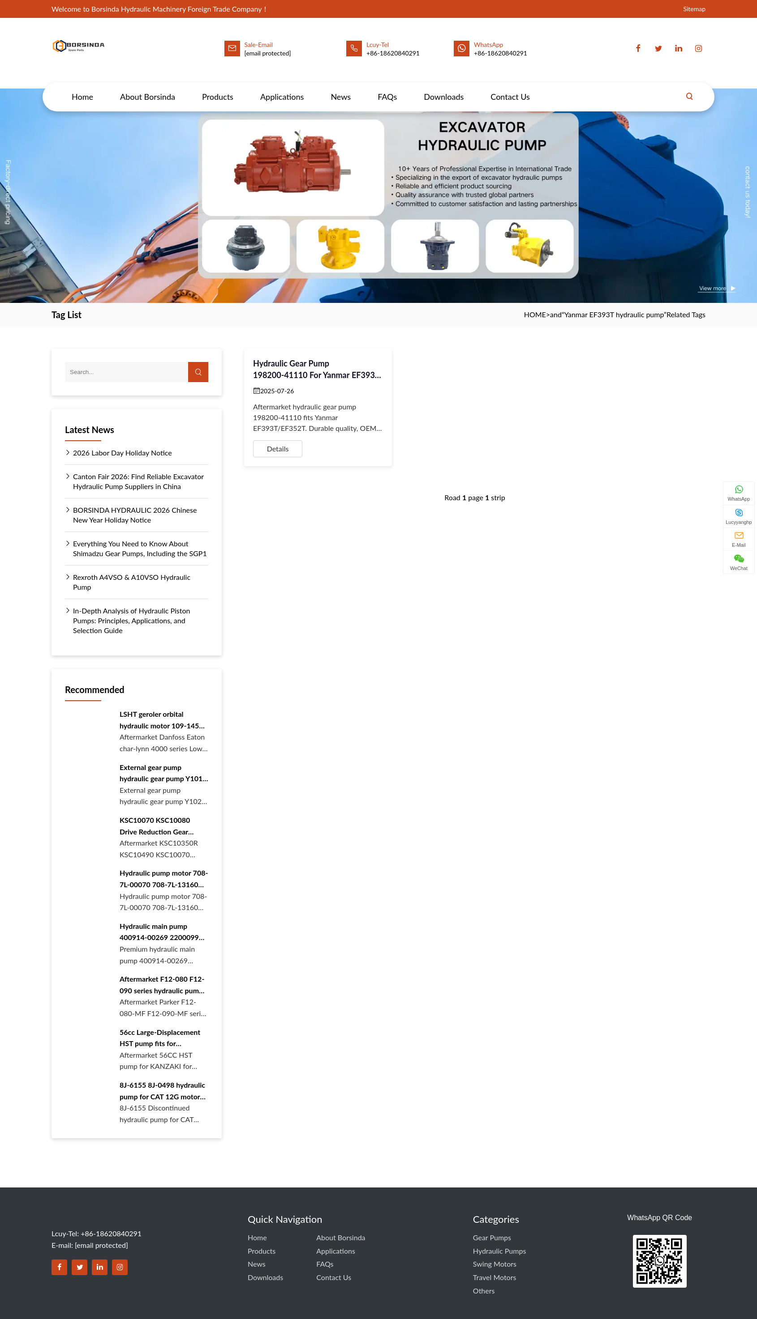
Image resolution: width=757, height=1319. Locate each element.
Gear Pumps (492, 1237)
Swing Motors (494, 1263)
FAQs (387, 88)
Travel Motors (494, 1277)
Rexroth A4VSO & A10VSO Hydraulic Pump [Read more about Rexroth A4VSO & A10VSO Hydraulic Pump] (127, 581)
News (341, 88)
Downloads (444, 88)
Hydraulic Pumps (499, 1251)
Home (82, 88)
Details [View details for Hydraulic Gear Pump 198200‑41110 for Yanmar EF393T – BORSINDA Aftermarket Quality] (278, 448)
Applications (282, 88)
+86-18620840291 (500, 53)
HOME (535, 314)
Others (484, 1290)
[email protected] (268, 53)
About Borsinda (147, 88)
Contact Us (510, 88)
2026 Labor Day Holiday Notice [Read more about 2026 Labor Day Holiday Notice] (118, 453)
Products (217, 88)
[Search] (689, 88)
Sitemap (694, 9)
